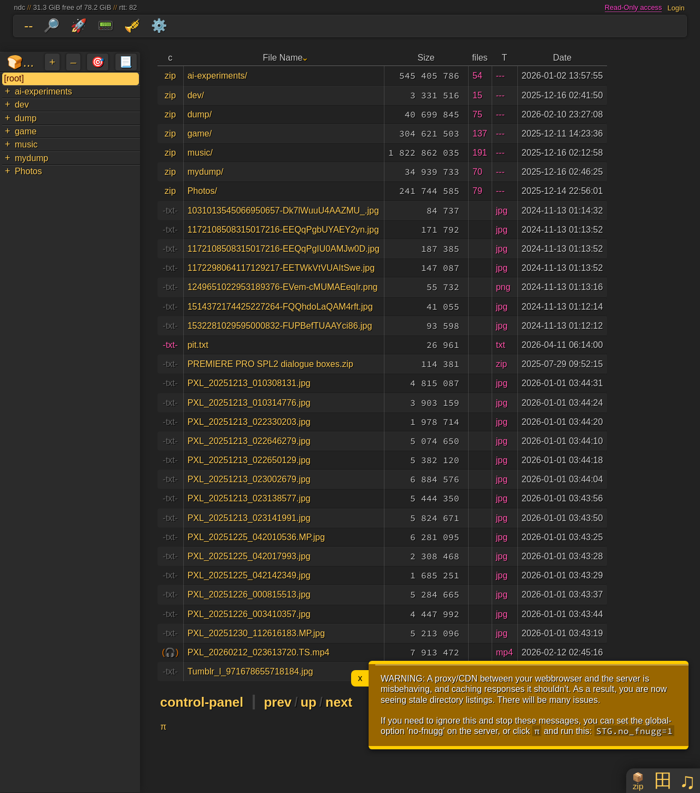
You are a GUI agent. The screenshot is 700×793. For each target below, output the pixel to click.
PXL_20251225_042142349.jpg (249, 575)
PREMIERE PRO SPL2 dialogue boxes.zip (270, 364)
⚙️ (159, 25)
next (338, 702)
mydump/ (206, 171)
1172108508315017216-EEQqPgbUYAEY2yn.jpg (283, 229)
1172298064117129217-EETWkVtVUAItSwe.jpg (281, 268)
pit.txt (198, 345)
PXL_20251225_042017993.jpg (249, 556)
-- (28, 25)
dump (26, 118)
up (308, 702)
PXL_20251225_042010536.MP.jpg (256, 537)
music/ (200, 152)
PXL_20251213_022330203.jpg (249, 422)
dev (22, 104)
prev (277, 702)
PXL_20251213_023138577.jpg (249, 498)
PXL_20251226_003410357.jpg (249, 614)
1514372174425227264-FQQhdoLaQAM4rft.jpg (280, 306)
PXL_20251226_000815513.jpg (249, 594)
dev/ (196, 95)
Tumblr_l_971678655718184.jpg (250, 671)
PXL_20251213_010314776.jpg (249, 402)
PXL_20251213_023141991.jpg (249, 518)
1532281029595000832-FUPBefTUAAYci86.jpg (280, 325)
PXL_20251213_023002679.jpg (249, 479)
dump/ (200, 114)
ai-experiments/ (217, 75)
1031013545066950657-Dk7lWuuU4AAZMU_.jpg (283, 210)
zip (170, 75)
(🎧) (170, 652)
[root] (14, 78)
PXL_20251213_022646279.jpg (249, 441)
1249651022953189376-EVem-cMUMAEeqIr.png (283, 287)
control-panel (201, 702)
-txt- (170, 210)
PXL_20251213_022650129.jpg (249, 460)
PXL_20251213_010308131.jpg (249, 383)
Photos (28, 171)
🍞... (20, 62)
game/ (200, 133)
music (26, 144)
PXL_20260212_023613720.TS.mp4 (259, 652)
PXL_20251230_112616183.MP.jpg (256, 633)
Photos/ (202, 191)
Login (676, 7)
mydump (31, 158)
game (26, 131)
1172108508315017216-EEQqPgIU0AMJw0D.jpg (284, 248)
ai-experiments (43, 91)
